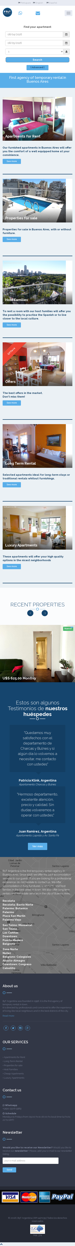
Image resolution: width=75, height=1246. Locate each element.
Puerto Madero (13, 940)
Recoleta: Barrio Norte (18, 904)
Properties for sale (13, 1065)
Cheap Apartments (14, 1073)
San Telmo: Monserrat (17, 925)
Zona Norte (10, 949)
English (38, 3)
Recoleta (9, 900)
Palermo (8, 912)
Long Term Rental (13, 1061)
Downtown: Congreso (17, 964)
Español (51, 3)
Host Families (11, 1069)
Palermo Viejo (12, 919)
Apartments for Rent (14, 1057)
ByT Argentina (25, 1218)
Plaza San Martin (14, 915)
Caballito (9, 968)
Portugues (24, 3)
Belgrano (9, 943)
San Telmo (10, 928)
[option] (37, 653)
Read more (8, 1015)
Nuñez (7, 953)
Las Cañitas (10, 932)
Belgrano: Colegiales (17, 956)
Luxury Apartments (14, 1077)
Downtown (10, 936)
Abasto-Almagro (14, 960)
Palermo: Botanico (15, 908)
